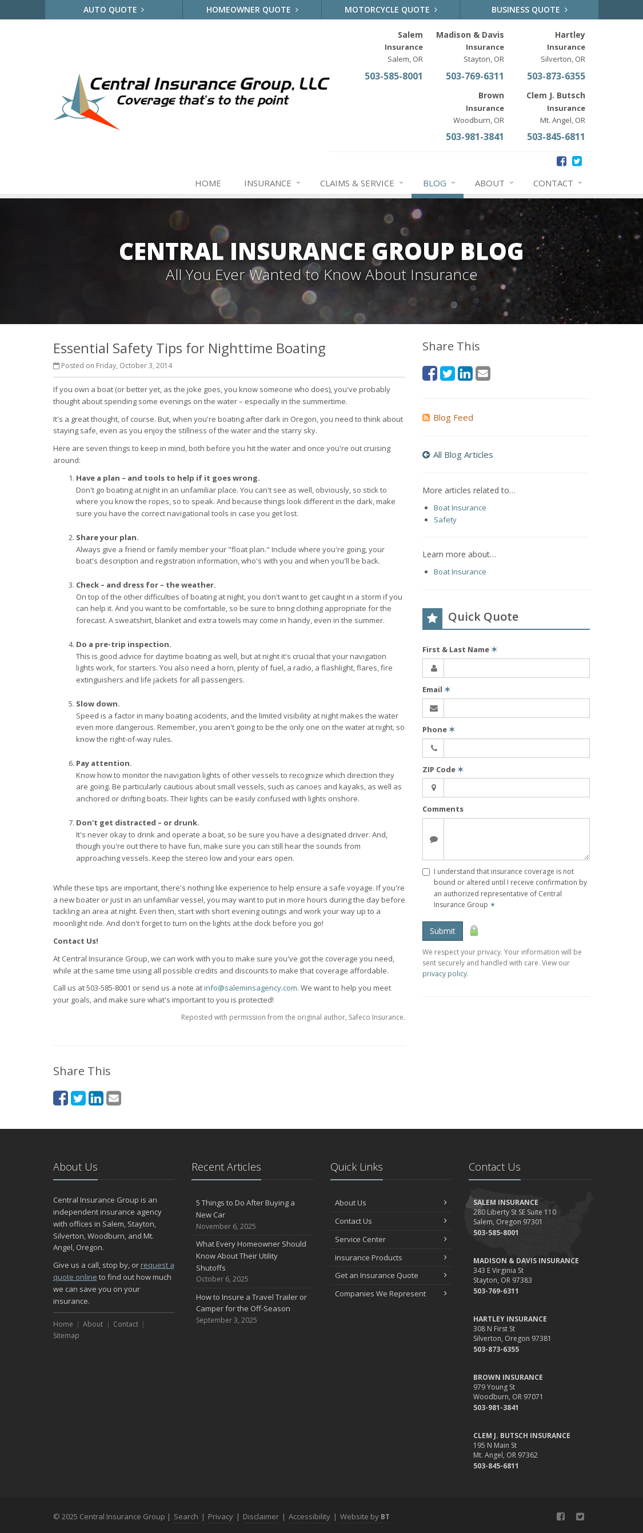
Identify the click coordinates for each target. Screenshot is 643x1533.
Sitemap (66, 1335)
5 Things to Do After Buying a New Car (252, 1214)
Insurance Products (391, 1257)
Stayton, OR (470, 46)
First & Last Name (459, 649)
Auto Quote (114, 9)
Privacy (220, 1516)
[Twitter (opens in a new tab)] (577, 161)
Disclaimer (261, 1516)
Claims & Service (362, 183)
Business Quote (530, 9)
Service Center (391, 1239)
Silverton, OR (563, 46)
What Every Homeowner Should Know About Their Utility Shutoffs (252, 1262)
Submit (443, 930)
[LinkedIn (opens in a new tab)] (96, 1097)
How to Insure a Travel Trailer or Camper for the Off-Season (252, 1309)
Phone (438, 729)
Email (436, 689)
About (495, 183)
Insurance (273, 183)
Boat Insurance (460, 507)
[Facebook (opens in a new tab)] (561, 161)
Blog (440, 183)
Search (186, 1516)
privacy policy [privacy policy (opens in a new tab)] (444, 974)
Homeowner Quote (252, 9)
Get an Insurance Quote (391, 1275)
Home (208, 183)
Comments (443, 809)
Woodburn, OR (478, 107)
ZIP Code (443, 769)
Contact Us (391, 1221)
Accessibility (309, 1516)
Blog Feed (447, 417)
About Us (391, 1202)
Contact (558, 183)
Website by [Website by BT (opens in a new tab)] (365, 1516)
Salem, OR (404, 46)
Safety (445, 519)
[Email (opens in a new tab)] (113, 1097)
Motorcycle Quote (391, 9)
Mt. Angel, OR (555, 107)
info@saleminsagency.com (250, 988)
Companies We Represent (391, 1293)
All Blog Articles (457, 454)
